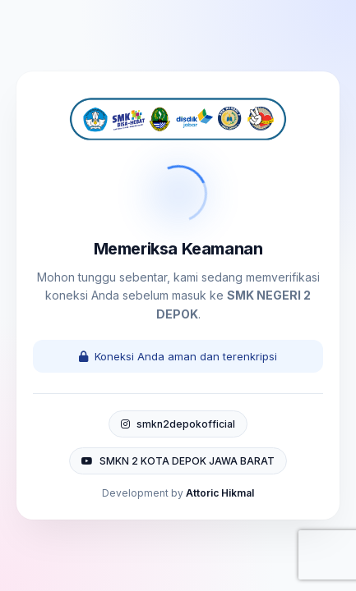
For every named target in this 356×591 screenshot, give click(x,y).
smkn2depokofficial (178, 424)
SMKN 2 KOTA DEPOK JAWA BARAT (178, 461)
